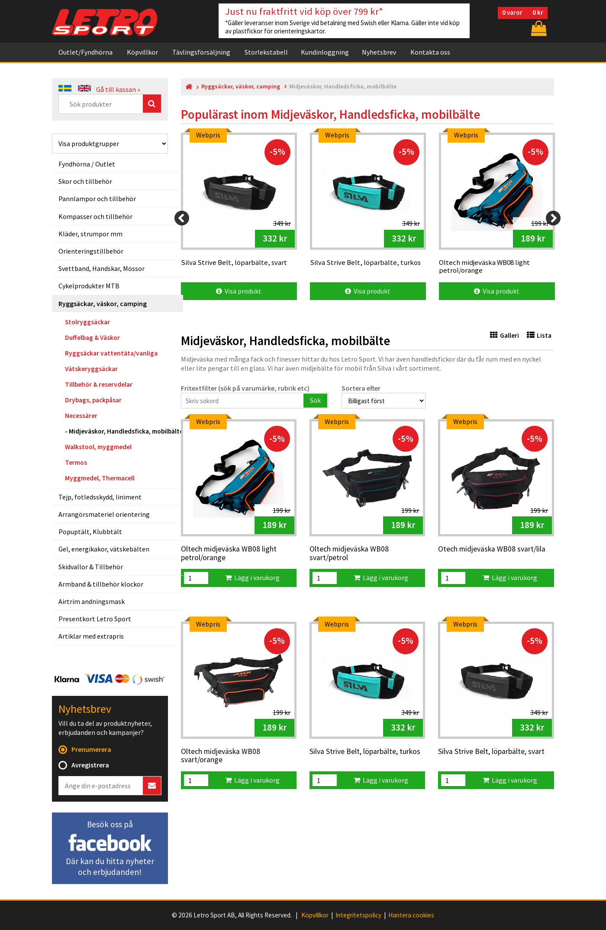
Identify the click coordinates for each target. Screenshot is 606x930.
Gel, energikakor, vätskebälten (103, 549)
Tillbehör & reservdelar (98, 384)
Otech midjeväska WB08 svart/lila (491, 549)
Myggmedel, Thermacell (100, 478)
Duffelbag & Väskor (92, 337)
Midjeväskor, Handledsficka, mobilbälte (126, 431)
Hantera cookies (411, 915)
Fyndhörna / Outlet (86, 164)
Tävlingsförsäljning (201, 52)
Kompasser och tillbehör (95, 216)
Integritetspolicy (358, 915)
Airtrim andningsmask (91, 601)
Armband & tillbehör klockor (100, 584)
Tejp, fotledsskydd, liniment (100, 497)
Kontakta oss (430, 52)
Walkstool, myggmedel (98, 447)
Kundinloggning (325, 52)
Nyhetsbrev (379, 52)
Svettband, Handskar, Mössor (101, 268)
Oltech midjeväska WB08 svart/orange (220, 755)
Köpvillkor (142, 52)
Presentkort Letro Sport (94, 618)
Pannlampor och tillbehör (97, 198)
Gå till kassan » (118, 89)
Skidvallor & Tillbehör (90, 566)
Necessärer (81, 415)
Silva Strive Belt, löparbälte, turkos (364, 751)
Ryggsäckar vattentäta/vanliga (111, 353)
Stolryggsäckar (87, 322)
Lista (539, 335)
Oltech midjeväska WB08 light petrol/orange (229, 553)
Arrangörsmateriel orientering (104, 514)
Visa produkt (238, 291)
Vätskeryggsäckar (91, 369)
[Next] (553, 218)
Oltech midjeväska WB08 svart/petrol (349, 553)
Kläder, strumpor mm (90, 233)
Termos (76, 462)
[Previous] (181, 218)
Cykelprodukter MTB (88, 285)
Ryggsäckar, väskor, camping (102, 303)
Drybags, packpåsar (93, 400)
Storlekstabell (266, 52)
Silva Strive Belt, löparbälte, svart (491, 751)
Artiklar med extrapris (91, 636)
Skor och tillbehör (85, 181)
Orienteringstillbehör (90, 251)
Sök (315, 400)
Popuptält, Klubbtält (90, 531)
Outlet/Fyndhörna (85, 52)
